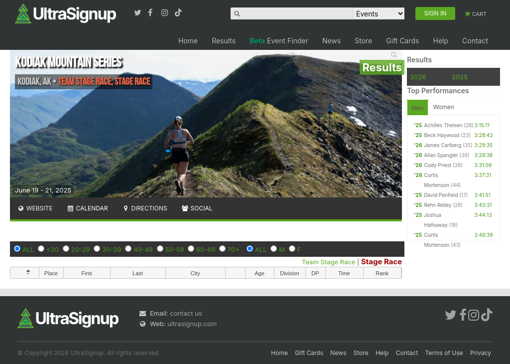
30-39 (111, 249)
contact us (186, 313)
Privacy (480, 353)
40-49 (143, 249)
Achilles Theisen (443, 125)
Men (417, 108)
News (331, 40)
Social (197, 208)
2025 (460, 77)
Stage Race (381, 261)
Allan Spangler (441, 155)
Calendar (87, 208)
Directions (144, 208)
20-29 (80, 249)
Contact (475, 40)
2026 (418, 77)
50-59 (174, 249)
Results (224, 40)
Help (440, 40)
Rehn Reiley (437, 205)
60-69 (205, 249)
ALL (28, 249)
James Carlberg (442, 145)
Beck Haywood (441, 135)
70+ (234, 249)
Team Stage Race (328, 262)
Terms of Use (444, 353)
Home (188, 40)
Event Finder (279, 40)
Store (363, 40)
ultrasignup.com (192, 324)
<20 (52, 249)
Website (35, 208)
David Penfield (441, 195)
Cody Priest (437, 165)
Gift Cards (402, 40)
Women (443, 107)
